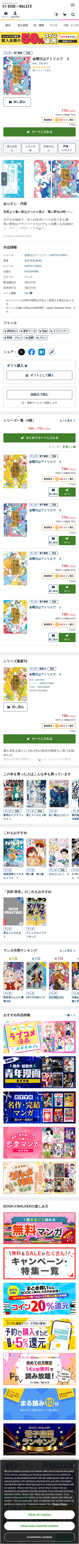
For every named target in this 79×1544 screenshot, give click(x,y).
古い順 (53, 447)
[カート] (64, 14)
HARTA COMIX (33, 266)
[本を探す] (73, 14)
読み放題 (23, 25)
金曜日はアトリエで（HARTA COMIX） (47, 255)
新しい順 (69, 447)
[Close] (74, 1465)
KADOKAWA (31, 271)
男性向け (10, 331)
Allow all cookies (39, 1514)
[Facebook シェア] (31, 352)
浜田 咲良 (43, 63)
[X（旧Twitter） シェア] (21, 352)
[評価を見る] (41, 69)
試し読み (17, 102)
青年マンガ (28, 331)
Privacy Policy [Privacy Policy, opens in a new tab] (59, 1504)
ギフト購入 (17, 365)
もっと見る (68, 420)
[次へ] (4, 179)
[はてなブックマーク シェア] (41, 352)
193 (28, 293)
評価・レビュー (67, 148)
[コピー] (51, 352)
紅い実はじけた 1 (59, 815)
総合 (8, 25)
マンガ (53, 25)
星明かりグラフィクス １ (13, 817)
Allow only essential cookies (40, 1525)
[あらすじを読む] (39, 224)
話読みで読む (39, 394)
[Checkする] (28, 93)
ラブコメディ (59, 331)
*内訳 (72, 125)
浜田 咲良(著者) (33, 260)
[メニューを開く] (72, 5)
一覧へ (70, 1015)
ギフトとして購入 (39, 375)
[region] (39, 1502)
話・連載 (39, 25)
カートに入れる (39, 132)
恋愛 (29, 337)
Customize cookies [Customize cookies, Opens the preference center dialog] (39, 1537)
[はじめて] (56, 14)
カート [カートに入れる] (67, 491)
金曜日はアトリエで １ (45, 607)
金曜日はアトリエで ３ (45, 510)
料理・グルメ (13, 337)
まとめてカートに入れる (39, 438)
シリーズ (30, 148)
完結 (43, 331)
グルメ (42, 337)
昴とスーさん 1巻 (36, 815)
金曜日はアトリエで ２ (45, 558)
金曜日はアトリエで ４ (45, 461)
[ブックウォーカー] (17, 5)
